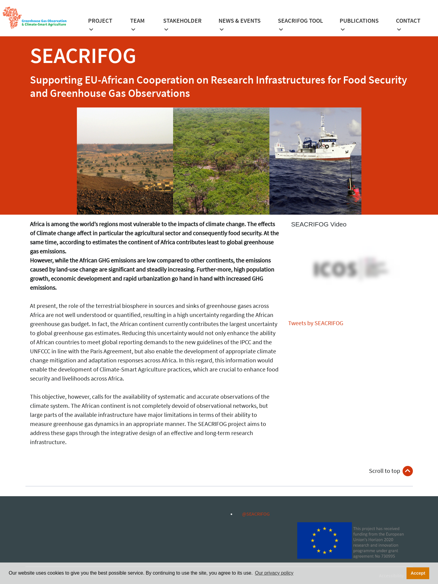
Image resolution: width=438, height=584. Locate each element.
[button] (102, 27)
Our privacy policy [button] (274, 573)
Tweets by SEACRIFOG (315, 323)
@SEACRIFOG (253, 514)
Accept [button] (418, 573)
